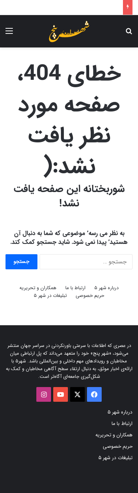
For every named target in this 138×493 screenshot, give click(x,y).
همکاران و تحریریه (38, 288)
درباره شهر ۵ (106, 288)
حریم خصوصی (90, 295)
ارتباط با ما (75, 288)
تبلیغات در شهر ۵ (50, 295)
